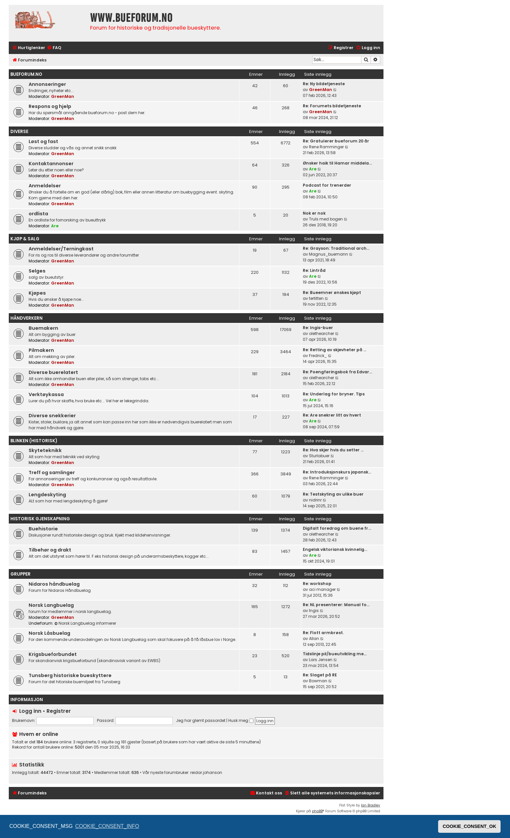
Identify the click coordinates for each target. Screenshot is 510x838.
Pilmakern (41, 350)
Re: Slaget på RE (320, 675)
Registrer (59, 711)
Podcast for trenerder (327, 185)
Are (312, 169)
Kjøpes (37, 293)
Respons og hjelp (50, 106)
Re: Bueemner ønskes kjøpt (332, 292)
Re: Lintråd (314, 270)
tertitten (316, 298)
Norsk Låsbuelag (49, 633)
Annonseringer (47, 84)
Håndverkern (26, 318)
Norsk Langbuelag (51, 605)
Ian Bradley (370, 805)
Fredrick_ (318, 355)
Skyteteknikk (45, 450)
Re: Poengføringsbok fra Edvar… (337, 372)
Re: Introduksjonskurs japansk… (337, 472)
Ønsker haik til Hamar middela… (337, 163)
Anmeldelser (45, 185)
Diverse (19, 131)
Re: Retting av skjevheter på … (334, 349)
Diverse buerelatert (53, 372)
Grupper (20, 574)
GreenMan (62, 96)
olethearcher (321, 333)
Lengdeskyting (47, 494)
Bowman (318, 681)
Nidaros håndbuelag (54, 584)
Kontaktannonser (51, 163)
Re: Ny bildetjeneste (324, 83)
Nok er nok (314, 213)
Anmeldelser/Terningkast (61, 249)
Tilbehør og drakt (50, 550)
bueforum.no (26, 74)
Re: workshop (317, 583)
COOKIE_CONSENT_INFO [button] (107, 826)
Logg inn (30, 711)
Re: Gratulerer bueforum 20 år (336, 141)
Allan (314, 638)
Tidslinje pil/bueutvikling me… (335, 654)
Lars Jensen (320, 659)
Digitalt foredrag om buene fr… (337, 528)
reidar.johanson (206, 772)
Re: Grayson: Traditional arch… (336, 248)
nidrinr (315, 500)
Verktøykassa (46, 394)
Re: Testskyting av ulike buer (333, 494)
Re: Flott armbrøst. (323, 632)
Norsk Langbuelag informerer (85, 623)
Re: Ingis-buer (318, 327)
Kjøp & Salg (24, 239)
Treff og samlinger (52, 472)
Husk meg (240, 720)
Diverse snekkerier (52, 415)
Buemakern (43, 328)
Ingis (314, 610)
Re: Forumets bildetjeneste (332, 106)
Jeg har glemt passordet (200, 720)
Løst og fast (43, 141)
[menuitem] (54, 48)
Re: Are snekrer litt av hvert (332, 415)
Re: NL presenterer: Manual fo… (336, 604)
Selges (37, 271)
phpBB (317, 811)
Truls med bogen (326, 219)
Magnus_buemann (328, 254)
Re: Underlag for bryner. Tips (334, 394)
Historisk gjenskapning (40, 519)
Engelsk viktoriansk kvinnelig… (335, 549)
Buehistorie (43, 528)
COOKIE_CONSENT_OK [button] (469, 826)
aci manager (322, 589)
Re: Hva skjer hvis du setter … (333, 450)
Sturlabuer (319, 456)
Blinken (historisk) (33, 441)
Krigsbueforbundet (53, 654)
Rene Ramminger (326, 147)
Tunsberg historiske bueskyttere (70, 675)
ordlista (38, 213)
